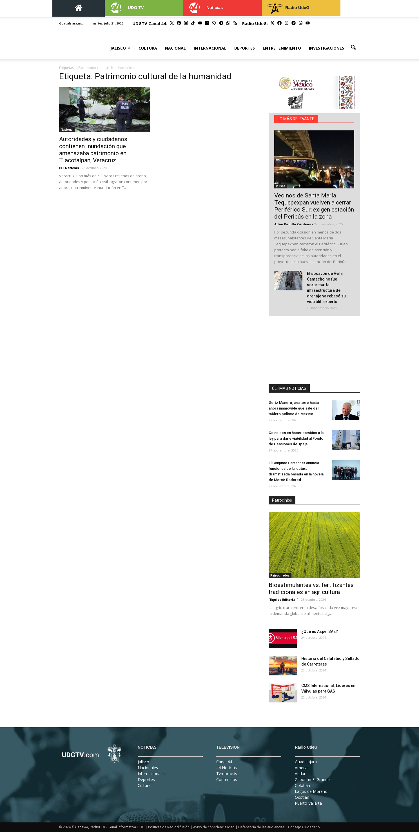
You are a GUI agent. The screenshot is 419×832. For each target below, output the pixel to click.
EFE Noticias (69, 168)
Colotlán (302, 785)
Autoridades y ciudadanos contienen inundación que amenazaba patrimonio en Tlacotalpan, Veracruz (93, 150)
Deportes (244, 48)
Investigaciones (326, 48)
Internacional (210, 48)
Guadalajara (306, 761)
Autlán (300, 773)
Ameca (301, 767)
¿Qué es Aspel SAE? (319, 631)
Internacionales (152, 773)
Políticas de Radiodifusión (169, 827)
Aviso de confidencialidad (214, 827)
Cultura (148, 48)
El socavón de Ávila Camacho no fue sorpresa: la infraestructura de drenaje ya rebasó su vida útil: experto (326, 287)
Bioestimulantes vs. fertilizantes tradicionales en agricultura (311, 588)
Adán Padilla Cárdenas (293, 224)
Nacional (175, 48)
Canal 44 (224, 761)
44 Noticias (226, 767)
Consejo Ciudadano (304, 827)
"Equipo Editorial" (283, 599)
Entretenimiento (282, 48)
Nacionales (148, 767)
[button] (353, 47)
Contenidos (226, 779)
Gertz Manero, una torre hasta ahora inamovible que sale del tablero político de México (294, 408)
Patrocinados (280, 575)
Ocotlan (302, 797)
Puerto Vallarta (308, 803)
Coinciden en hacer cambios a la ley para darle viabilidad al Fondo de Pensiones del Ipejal (296, 438)
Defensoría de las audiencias (261, 827)
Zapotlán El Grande (312, 779)
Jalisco (120, 48)
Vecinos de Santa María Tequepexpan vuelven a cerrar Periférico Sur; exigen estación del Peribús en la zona (314, 206)
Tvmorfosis (226, 773)
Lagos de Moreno (311, 791)
